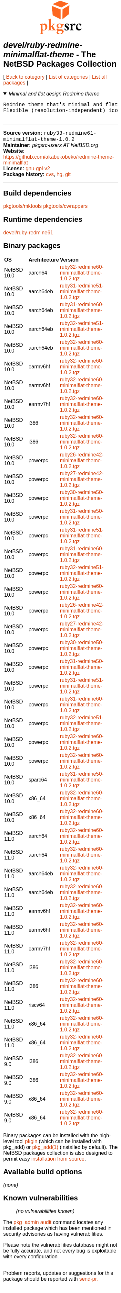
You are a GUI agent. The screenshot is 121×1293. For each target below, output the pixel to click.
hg (59, 180)
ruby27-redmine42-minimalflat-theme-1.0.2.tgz (82, 485)
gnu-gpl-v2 (37, 174)
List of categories (68, 77)
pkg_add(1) (45, 1153)
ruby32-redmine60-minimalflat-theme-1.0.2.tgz (82, 278)
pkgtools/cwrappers (65, 212)
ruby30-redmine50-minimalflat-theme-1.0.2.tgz (82, 503)
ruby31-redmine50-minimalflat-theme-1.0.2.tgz (82, 522)
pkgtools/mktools (22, 212)
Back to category (25, 77)
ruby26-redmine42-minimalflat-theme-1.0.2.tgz (82, 466)
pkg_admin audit (32, 1228)
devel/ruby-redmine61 (28, 238)
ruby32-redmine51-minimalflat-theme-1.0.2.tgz (82, 334)
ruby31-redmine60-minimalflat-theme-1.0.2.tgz (82, 316)
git (68, 180)
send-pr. (88, 1284)
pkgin (31, 1147)
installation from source (58, 1164)
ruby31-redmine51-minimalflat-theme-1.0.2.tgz (82, 297)
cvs (50, 180)
